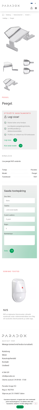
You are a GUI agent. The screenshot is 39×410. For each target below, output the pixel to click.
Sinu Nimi (7, 196)
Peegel (12, 18)
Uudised (5, 365)
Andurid (27, 15)
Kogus (6, 224)
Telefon (6, 205)
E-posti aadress (9, 215)
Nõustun (20, 407)
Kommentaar (8, 233)
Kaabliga (5, 18)
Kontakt (5, 362)
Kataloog (8, 15)
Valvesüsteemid (18, 15)
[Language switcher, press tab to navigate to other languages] (33, 3)
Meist (4, 355)
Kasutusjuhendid (9, 358)
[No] (35, 403)
